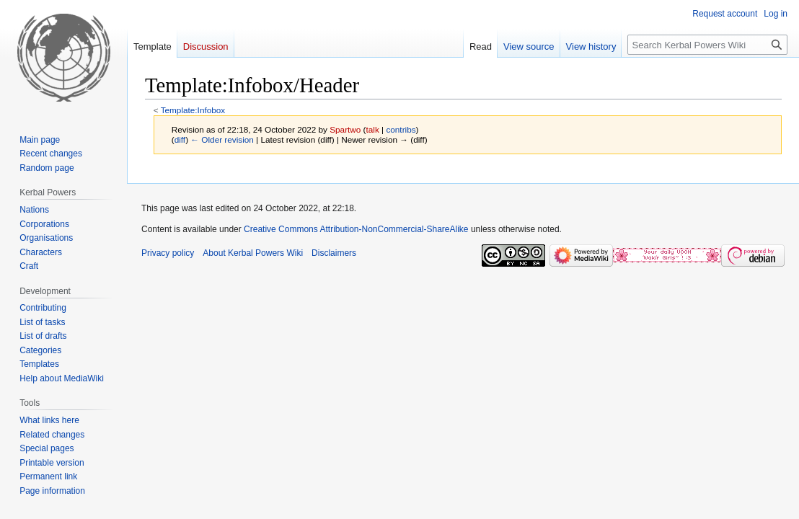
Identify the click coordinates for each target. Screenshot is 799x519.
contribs (400, 129)
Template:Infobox (193, 110)
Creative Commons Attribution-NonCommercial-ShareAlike (356, 229)
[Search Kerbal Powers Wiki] (707, 45)
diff (180, 139)
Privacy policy (167, 253)
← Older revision (222, 139)
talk (372, 129)
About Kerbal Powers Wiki (253, 253)
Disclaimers (334, 253)
